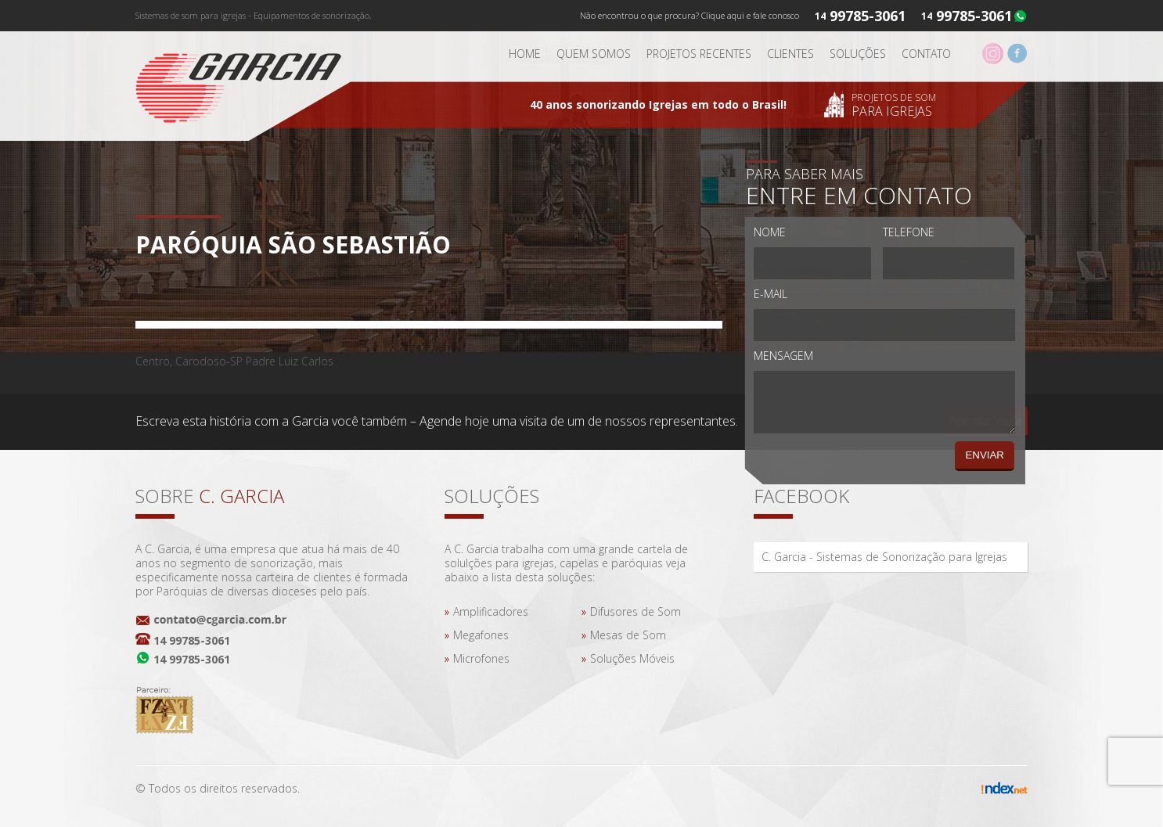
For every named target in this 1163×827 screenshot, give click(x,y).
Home (525, 53)
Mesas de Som (628, 634)
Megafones (481, 634)
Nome (770, 232)
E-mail (770, 293)
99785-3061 (974, 15)
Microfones (481, 658)
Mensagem (783, 355)
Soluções (858, 53)
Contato (926, 53)
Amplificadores (490, 611)
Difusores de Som (635, 611)
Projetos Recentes (698, 53)
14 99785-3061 (191, 640)
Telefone (908, 232)
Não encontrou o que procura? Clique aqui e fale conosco (689, 15)
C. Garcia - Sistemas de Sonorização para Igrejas (884, 556)
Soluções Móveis (632, 658)
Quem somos (593, 53)
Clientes (790, 53)
